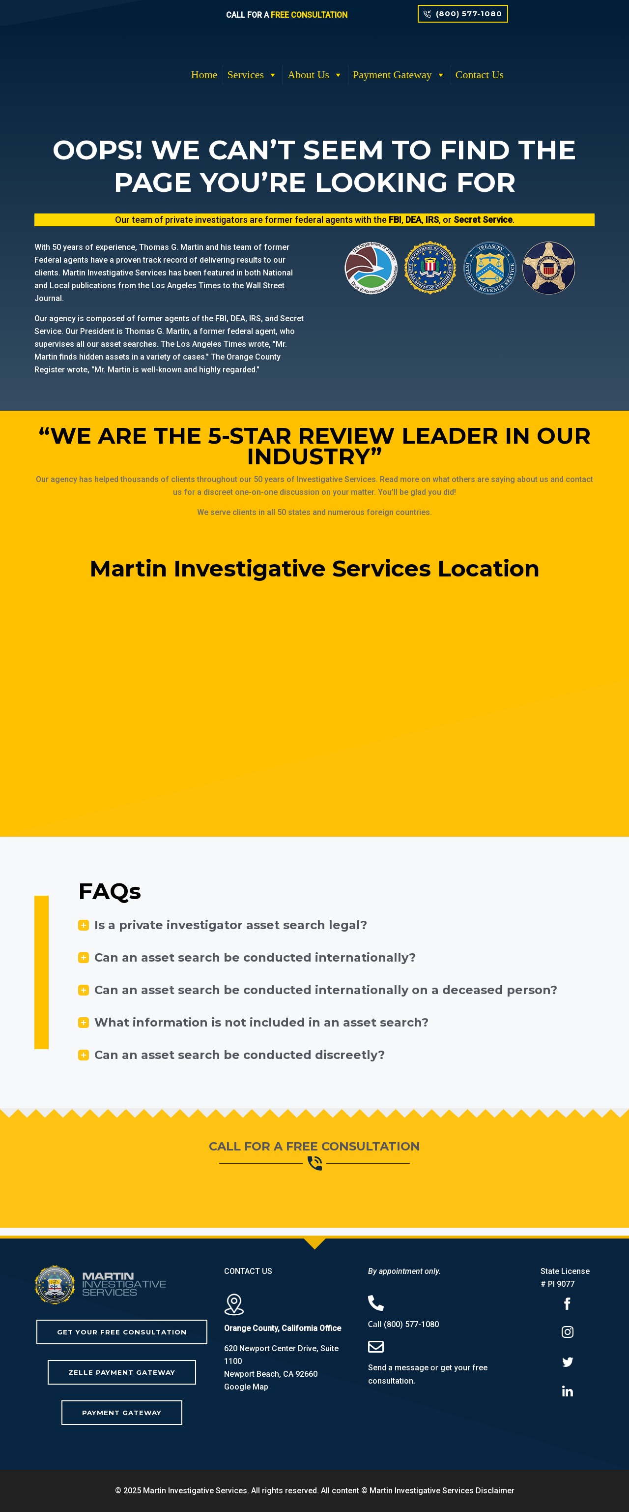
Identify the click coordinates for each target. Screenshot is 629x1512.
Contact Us (480, 74)
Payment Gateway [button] (399, 75)
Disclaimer (495, 1490)
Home (204, 74)
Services (253, 75)
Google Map (246, 1386)
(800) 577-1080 (411, 1324)
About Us (315, 75)
